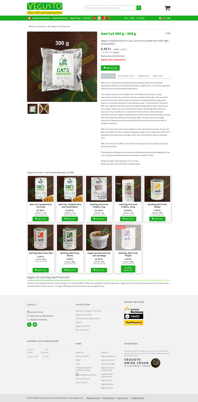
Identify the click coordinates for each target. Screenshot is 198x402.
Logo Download (83, 326)
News (78, 360)
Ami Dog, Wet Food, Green (70, 254)
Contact (32, 304)
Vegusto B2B (83, 304)
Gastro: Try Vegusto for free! (88, 310)
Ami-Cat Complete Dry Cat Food (41, 205)
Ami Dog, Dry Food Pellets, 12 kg (128, 205)
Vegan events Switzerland (107, 375)
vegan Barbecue (108, 356)
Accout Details (82, 356)
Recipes (104, 352)
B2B (132, 18)
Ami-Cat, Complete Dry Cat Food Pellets (69, 205)
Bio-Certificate (82, 329)
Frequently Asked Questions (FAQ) (84, 368)
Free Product (82, 382)
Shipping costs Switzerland (42, 341)
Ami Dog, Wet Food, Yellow (157, 205)
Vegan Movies (107, 388)
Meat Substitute (60, 18)
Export (79, 322)
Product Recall (82, 378)
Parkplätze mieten (86, 374)
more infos (158, 76)
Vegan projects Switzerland (107, 368)
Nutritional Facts (126, 76)
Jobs (78, 364)
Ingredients (143, 76)
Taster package (108, 364)
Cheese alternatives (41, 18)
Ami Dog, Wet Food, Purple (128, 254)
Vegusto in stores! (84, 314)
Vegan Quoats (107, 384)
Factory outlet (107, 360)
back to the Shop (37, 26)
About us (80, 352)
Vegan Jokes (106, 380)
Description (108, 76)
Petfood (87, 18)
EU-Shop (141, 18)
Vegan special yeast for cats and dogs (99, 254)
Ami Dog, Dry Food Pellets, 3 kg (99, 205)
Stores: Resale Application (87, 318)
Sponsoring (131, 343)
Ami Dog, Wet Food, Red (41, 253)
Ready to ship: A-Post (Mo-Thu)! (112, 56)
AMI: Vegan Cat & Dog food (58, 26)
